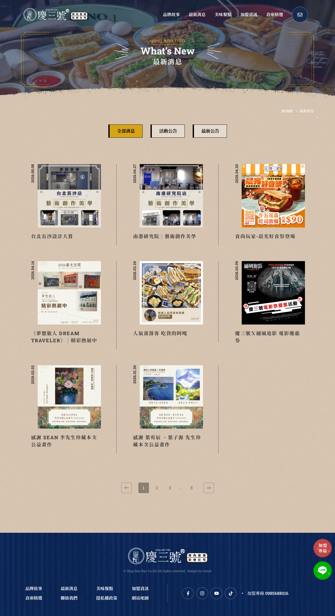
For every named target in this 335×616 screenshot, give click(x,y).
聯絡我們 (69, 598)
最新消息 (306, 110)
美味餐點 (104, 588)
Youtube (216, 593)
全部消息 (126, 131)
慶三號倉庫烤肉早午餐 (55, 14)
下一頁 (208, 488)
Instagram (202, 593)
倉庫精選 (33, 598)
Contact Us (300, 14)
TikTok (231, 593)
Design (192, 571)
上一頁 (126, 488)
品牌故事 (33, 588)
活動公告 (168, 131)
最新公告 (210, 131)
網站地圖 (140, 598)
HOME (287, 110)
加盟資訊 (140, 588)
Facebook (188, 593)
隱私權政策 (106, 598)
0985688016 (276, 593)
